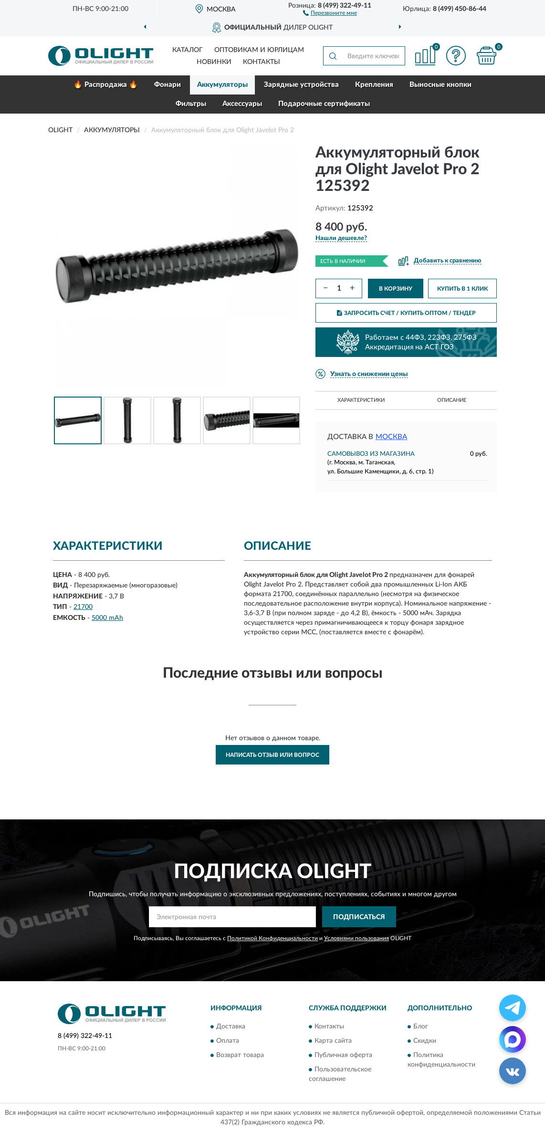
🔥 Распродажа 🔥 (105, 84)
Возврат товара (240, 1055)
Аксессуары (242, 103)
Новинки (214, 62)
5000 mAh (107, 618)
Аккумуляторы (222, 84)
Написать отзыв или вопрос (272, 755)
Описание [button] (451, 400)
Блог (420, 1026)
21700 (83, 607)
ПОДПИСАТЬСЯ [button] (359, 917)
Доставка (230, 1026)
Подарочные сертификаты (324, 103)
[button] (330, 12)
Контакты (261, 62)
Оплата (227, 1041)
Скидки (424, 1041)
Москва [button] (391, 436)
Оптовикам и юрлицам (259, 50)
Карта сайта (333, 1041)
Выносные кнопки (440, 84)
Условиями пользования (356, 938)
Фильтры (191, 103)
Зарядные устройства (301, 84)
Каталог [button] (187, 50)
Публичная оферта (343, 1055)
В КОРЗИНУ (395, 289)
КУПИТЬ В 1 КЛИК (462, 289)
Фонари (167, 84)
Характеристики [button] (361, 400)
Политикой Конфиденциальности (272, 938)
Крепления (374, 84)
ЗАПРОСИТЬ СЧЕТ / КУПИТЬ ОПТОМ (406, 313)
